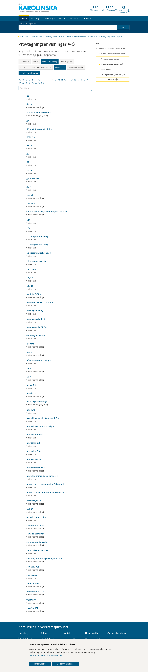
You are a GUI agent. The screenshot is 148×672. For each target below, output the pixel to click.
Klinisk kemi (60, 67)
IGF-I (28, 145)
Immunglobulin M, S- (36, 327)
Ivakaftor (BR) (32, 608)
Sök (123, 27)
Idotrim (29, 104)
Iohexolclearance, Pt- (36, 517)
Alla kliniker (24, 61)
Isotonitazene (32, 583)
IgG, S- (29, 170)
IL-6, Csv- (30, 269)
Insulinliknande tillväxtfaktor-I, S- (42, 418)
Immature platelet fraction (38, 302)
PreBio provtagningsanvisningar (113, 75)
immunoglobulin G (35, 335)
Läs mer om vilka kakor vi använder (45, 655)
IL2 (27, 219)
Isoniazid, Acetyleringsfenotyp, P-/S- (43, 558)
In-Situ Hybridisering (36, 401)
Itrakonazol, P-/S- (34, 591)
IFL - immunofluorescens (38, 112)
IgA (27, 120)
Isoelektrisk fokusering (37, 550)
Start (22, 36)
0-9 (42, 82)
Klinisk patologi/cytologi (29, 73)
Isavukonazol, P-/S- (35, 525)
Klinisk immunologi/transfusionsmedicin (35, 67)
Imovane (30, 343)
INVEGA (29, 509)
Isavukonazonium (34, 533)
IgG (27, 153)
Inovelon (30, 393)
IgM (27, 186)
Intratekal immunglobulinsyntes (41, 476)
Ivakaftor (30, 599)
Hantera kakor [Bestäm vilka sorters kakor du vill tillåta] (40, 664)
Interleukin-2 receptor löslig (39, 426)
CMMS (35, 61)
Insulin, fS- (31, 409)
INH (28, 368)
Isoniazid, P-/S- (33, 566)
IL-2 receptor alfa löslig (37, 236)
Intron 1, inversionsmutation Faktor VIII (45, 484)
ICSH (28, 96)
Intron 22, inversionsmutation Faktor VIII (45, 492)
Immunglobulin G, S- (35, 319)
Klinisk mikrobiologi (76, 67)
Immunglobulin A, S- (35, 310)
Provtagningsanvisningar (109, 36)
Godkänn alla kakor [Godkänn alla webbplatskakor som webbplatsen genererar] (65, 664)
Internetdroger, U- (34, 467)
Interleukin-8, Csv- (34, 451)
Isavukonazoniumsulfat (37, 542)
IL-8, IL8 (29, 286)
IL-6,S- (29, 277)
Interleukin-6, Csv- (34, 434)
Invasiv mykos (33, 500)
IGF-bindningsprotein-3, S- (38, 129)
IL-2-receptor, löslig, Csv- (38, 252)
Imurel (29, 352)
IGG (27, 162)
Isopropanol (31, 575)
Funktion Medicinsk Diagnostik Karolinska (49, 36)
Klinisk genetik (66, 61)
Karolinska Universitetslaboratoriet (83, 36)
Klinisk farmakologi (49, 61)
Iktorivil (29, 195)
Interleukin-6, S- (33, 442)
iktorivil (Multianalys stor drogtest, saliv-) (46, 211)
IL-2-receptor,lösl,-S (35, 261)
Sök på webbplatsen (29, 27)
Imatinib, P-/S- (32, 294)
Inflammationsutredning (37, 360)
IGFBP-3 (29, 137)
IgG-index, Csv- (33, 178)
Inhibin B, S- (31, 385)
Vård (28, 36)
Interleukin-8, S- (33, 459)
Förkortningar (106, 69)
